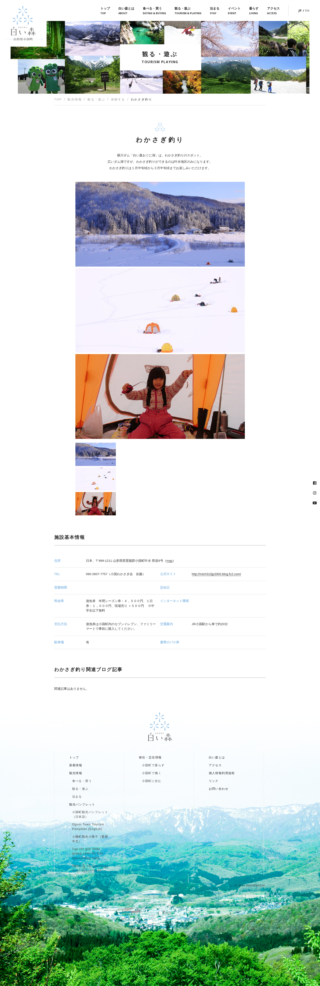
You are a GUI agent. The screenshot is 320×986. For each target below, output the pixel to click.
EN (307, 10)
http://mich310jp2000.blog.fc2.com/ (216, 574)
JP (300, 10)
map (169, 560)
